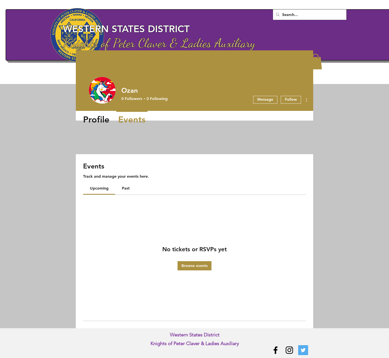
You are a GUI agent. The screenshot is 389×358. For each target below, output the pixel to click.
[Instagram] (289, 350)
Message (265, 99)
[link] (99, 188)
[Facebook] (275, 350)
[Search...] (309, 14)
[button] (315, 61)
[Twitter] (303, 350)
